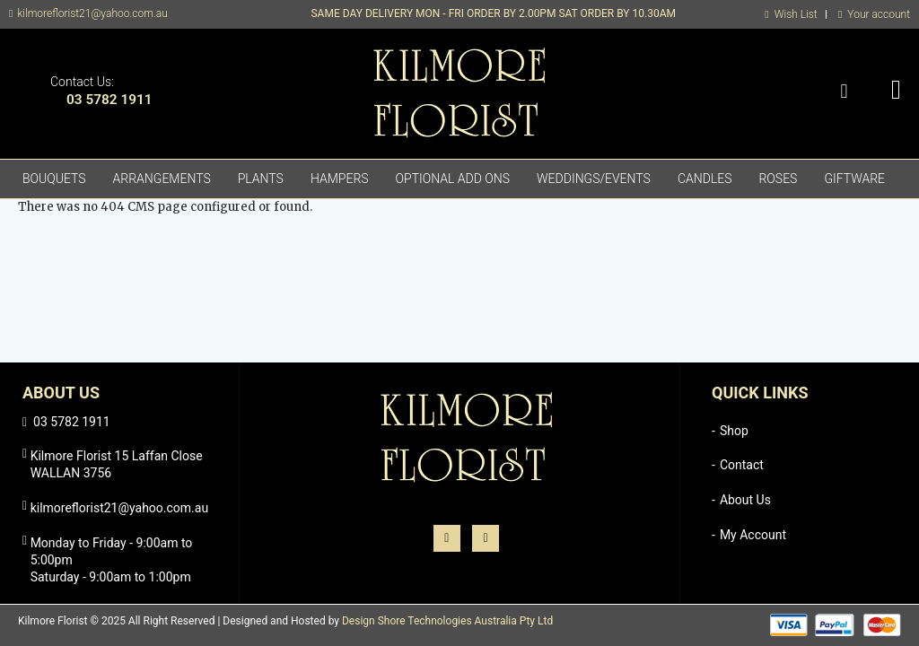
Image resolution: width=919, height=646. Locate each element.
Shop (734, 430)
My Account (753, 535)
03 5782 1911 (109, 100)
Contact (742, 465)
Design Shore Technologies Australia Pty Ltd (447, 621)
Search (844, 92)
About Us (745, 500)
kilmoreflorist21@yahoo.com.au (92, 13)
